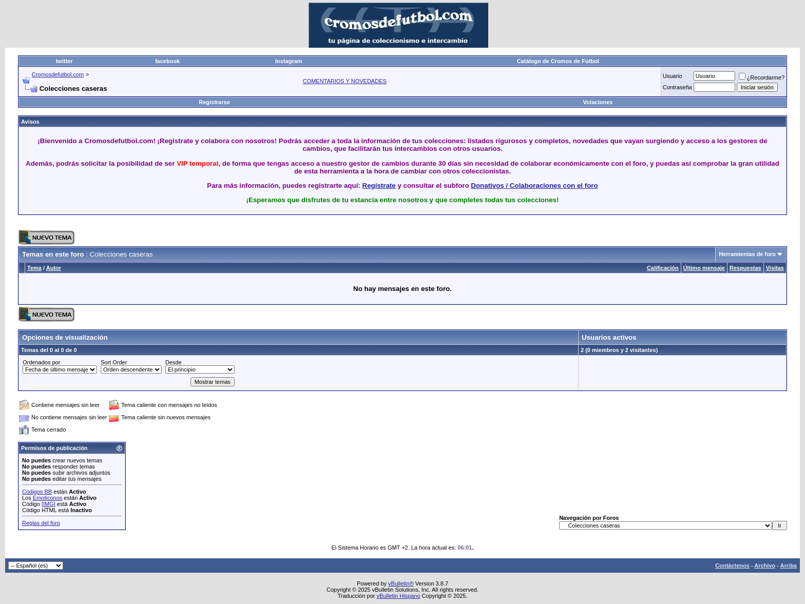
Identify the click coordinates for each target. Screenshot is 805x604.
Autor (53, 268)
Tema (34, 268)
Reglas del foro (41, 523)
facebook (167, 61)
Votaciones (598, 102)
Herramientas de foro (747, 254)
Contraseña (677, 87)
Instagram (288, 61)
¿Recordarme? (761, 77)
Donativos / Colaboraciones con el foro (534, 185)
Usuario (672, 76)
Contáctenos (732, 565)
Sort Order (114, 362)
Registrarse (214, 102)
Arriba (788, 565)
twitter (64, 61)
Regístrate (379, 185)
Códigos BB (37, 492)
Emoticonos (47, 498)
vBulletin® (401, 583)
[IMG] (48, 504)
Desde (173, 362)
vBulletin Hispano (398, 596)
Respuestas (745, 268)
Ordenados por (41, 362)
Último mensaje (704, 268)
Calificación (663, 268)
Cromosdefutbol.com (58, 74)
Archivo (764, 565)
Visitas (775, 268)
